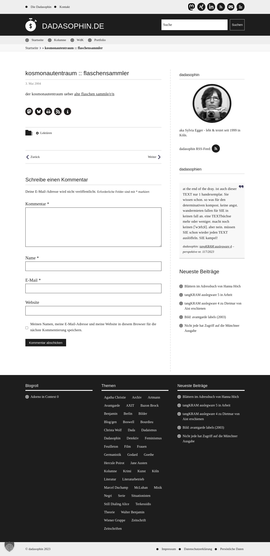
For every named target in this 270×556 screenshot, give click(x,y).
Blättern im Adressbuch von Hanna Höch (212, 286)
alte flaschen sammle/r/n (94, 94)
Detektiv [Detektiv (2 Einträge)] (133, 438)
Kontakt (65, 7)
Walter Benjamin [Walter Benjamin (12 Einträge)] (132, 512)
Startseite (38, 40)
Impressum (169, 549)
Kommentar (37, 204)
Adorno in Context (43, 397)
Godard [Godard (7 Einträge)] (132, 454)
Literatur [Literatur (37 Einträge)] (110, 479)
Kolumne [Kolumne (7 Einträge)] (110, 471)
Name (32, 258)
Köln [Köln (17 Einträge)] (155, 471)
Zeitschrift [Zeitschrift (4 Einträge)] (138, 520)
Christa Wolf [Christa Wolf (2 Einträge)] (113, 430)
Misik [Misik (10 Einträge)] (158, 487)
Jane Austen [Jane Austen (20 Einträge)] (139, 463)
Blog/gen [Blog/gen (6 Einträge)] (110, 422)
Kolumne (60, 40)
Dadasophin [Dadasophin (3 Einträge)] (112, 438)
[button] (29, 111)
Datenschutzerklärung (198, 549)
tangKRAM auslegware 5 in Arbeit (208, 295)
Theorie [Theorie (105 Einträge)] (109, 512)
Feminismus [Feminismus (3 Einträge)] (153, 438)
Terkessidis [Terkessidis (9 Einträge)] (143, 504)
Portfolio (100, 40)
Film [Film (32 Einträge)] (127, 446)
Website (32, 302)
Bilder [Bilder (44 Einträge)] (142, 413)
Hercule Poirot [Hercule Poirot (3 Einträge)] (114, 463)
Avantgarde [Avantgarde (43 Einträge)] (112, 405)
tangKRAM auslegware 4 (216, 246)
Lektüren (46, 133)
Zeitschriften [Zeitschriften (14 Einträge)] (113, 528)
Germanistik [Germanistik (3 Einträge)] (112, 454)
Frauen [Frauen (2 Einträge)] (142, 446)
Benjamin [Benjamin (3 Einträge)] (111, 413)
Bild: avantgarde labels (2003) (205, 317)
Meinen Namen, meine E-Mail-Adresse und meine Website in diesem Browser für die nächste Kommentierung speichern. (93, 327)
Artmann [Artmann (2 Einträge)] (154, 397)
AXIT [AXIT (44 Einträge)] (130, 405)
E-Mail (33, 280)
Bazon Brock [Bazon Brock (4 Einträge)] (150, 405)
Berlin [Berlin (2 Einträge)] (128, 413)
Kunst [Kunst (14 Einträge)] (142, 471)
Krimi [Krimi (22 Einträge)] (127, 471)
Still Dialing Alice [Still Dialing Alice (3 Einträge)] (116, 504)
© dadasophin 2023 (37, 549)
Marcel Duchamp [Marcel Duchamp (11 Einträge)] (116, 487)
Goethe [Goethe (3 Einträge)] (149, 454)
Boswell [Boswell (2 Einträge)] (128, 422)
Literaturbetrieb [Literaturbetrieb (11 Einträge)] (133, 479)
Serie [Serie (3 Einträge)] (121, 495)
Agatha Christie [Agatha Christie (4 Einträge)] (115, 397)
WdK (80, 40)
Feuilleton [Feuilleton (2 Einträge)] (111, 446)
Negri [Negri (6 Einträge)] (108, 495)
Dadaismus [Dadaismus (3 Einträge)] (149, 430)
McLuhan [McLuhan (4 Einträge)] (141, 487)
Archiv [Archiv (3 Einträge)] (137, 397)
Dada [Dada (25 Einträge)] (131, 430)
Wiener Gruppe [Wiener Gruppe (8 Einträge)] (114, 520)
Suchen (237, 24)
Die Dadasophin (41, 7)
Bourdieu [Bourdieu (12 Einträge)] (146, 422)
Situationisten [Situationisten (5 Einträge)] (140, 495)
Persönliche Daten (232, 549)
